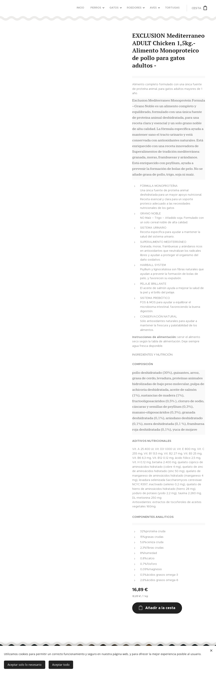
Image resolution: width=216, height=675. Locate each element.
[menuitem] (141, 8)
